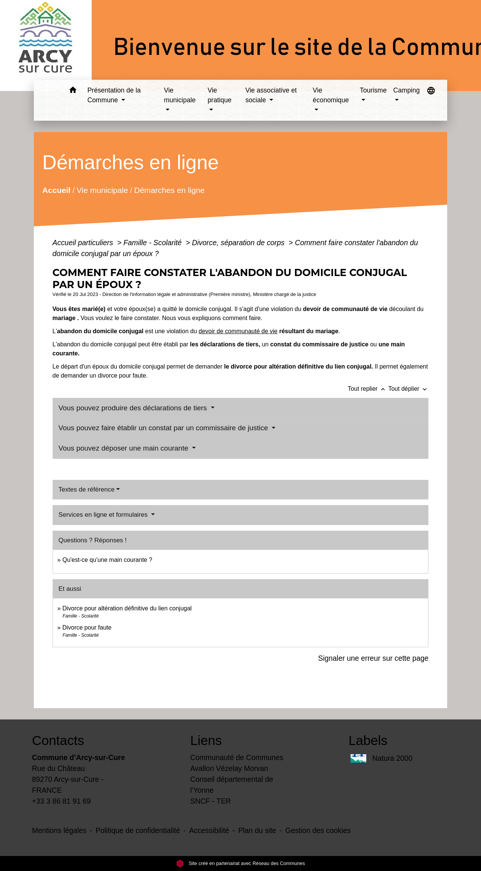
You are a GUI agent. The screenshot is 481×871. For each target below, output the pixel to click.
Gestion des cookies (318, 830)
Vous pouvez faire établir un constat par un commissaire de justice (164, 428)
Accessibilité (209, 830)
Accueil (56, 190)
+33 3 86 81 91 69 (61, 801)
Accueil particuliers (84, 242)
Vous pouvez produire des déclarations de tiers (134, 408)
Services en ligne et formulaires (104, 514)
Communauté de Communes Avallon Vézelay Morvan (236, 762)
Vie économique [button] (331, 95)
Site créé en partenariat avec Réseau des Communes (240, 863)
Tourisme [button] (373, 90)
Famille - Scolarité (153, 242)
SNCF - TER (210, 801)
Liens (206, 740)
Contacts (58, 740)
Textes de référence (87, 489)
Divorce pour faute (87, 627)
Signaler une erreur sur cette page (373, 658)
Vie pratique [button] (220, 95)
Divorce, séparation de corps (239, 242)
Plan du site (257, 830)
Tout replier (368, 388)
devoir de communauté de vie (238, 331)
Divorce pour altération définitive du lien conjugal (127, 608)
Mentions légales (59, 830)
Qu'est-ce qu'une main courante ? (107, 560)
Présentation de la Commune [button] (114, 95)
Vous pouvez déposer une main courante (125, 448)
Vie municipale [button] (179, 95)
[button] (73, 91)
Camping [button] (406, 90)
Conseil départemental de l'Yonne (231, 784)
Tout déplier (408, 388)
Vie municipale (102, 190)
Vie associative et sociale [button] (271, 95)
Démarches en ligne (169, 190)
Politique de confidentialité (137, 830)
